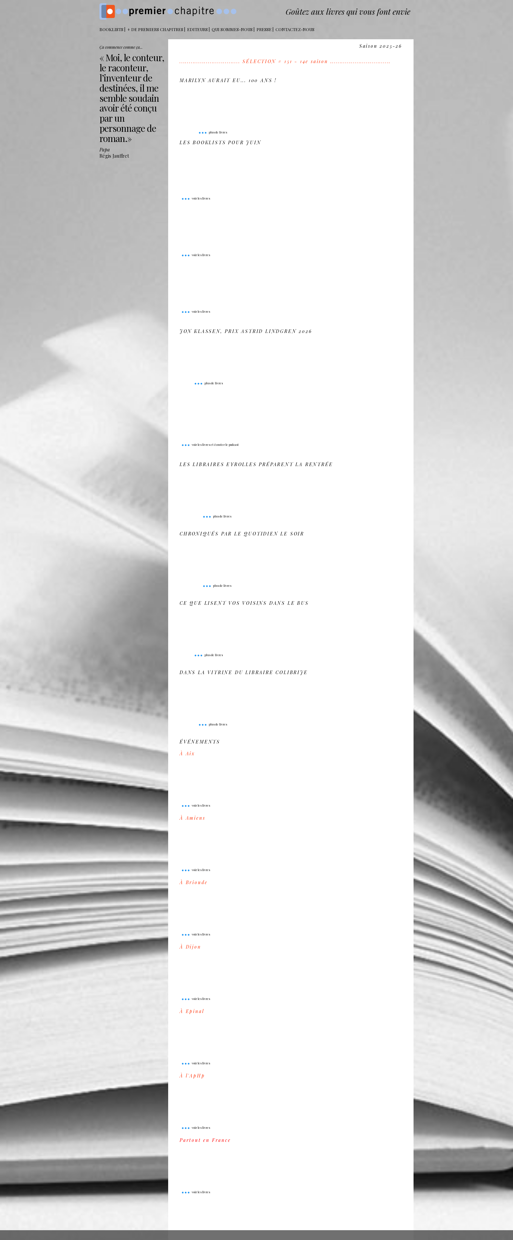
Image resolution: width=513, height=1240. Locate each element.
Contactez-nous (294, 29)
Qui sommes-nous (232, 29)
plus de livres (212, 132)
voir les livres (195, 198)
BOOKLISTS (111, 29)
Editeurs (197, 29)
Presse (264, 29)
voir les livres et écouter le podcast (210, 444)
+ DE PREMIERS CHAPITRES (155, 29)
